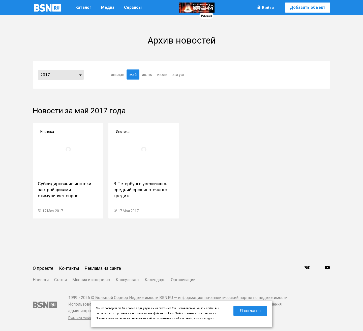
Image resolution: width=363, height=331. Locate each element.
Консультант (127, 279)
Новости (41, 279)
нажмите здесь (204, 318)
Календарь (155, 279)
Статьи (60, 279)
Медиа (107, 7)
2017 (45, 74)
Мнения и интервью (91, 279)
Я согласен (250, 311)
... (80, 75)
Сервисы (133, 7)
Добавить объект (307, 7)
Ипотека (47, 132)
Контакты (69, 268)
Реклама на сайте (103, 268)
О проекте (43, 268)
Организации (183, 279)
